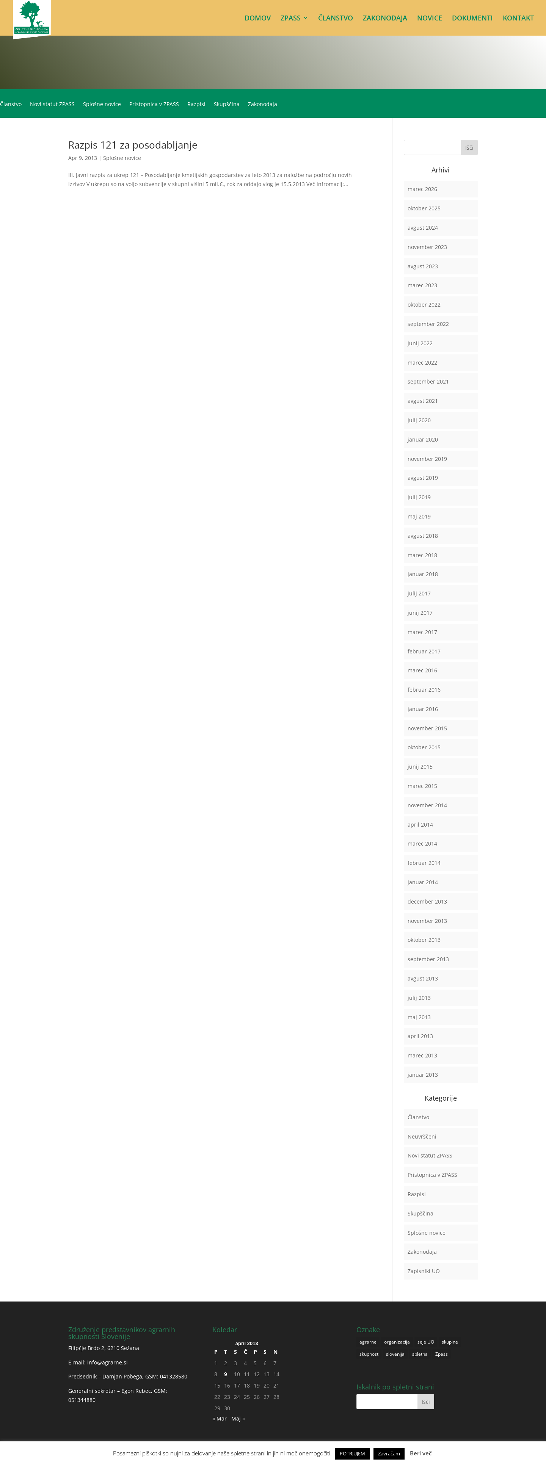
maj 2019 (419, 516)
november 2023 (427, 247)
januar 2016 (423, 709)
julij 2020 (419, 420)
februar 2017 (424, 651)
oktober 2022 (424, 304)
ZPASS (291, 18)
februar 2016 (424, 689)
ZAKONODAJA (385, 18)
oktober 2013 (424, 939)
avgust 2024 (423, 227)
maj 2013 (419, 1017)
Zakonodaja (262, 105)
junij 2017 (420, 612)
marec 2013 (422, 1055)
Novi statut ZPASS (52, 105)
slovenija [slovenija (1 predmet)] (395, 1354)
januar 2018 (423, 574)
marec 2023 (422, 285)
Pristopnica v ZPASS (154, 105)
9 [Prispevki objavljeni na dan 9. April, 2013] (225, 1374)
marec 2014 (422, 843)
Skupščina (227, 105)
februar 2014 (424, 862)
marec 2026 (422, 189)
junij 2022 (420, 343)
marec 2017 (422, 632)
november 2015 (427, 728)
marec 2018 (422, 555)
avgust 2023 (423, 266)
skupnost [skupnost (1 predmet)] (368, 1354)
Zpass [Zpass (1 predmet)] (441, 1354)
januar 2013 (423, 1074)
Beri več (420, 1453)
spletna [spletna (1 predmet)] (420, 1354)
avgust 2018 (423, 535)
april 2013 (420, 1036)
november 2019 (427, 458)
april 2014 (420, 824)
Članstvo (11, 105)
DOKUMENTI (472, 18)
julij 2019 (419, 497)
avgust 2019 (423, 477)
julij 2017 (419, 593)
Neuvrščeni (422, 1136)
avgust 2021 (423, 400)
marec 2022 (422, 362)
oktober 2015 (424, 747)
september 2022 (428, 323)
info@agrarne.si (107, 1362)
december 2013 (427, 901)
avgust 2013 (423, 978)
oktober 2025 (424, 208)
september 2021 (428, 381)
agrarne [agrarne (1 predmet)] (368, 1342)
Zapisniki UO (424, 1271)
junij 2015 (420, 766)
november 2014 (427, 805)
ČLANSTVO (335, 18)
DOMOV (258, 18)
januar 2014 (423, 882)
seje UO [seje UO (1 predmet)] (425, 1342)
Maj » (238, 1418)
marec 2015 (422, 785)
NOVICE (429, 18)
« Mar (219, 1418)
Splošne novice (102, 105)
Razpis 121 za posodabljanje (133, 145)
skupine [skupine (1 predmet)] (450, 1342)
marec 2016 (422, 670)
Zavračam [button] (389, 1453)
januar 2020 (423, 439)
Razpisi (196, 105)
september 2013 (428, 959)
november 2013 (427, 920)
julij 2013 (419, 997)
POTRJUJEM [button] (352, 1453)
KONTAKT (518, 18)
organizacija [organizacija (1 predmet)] (397, 1342)
